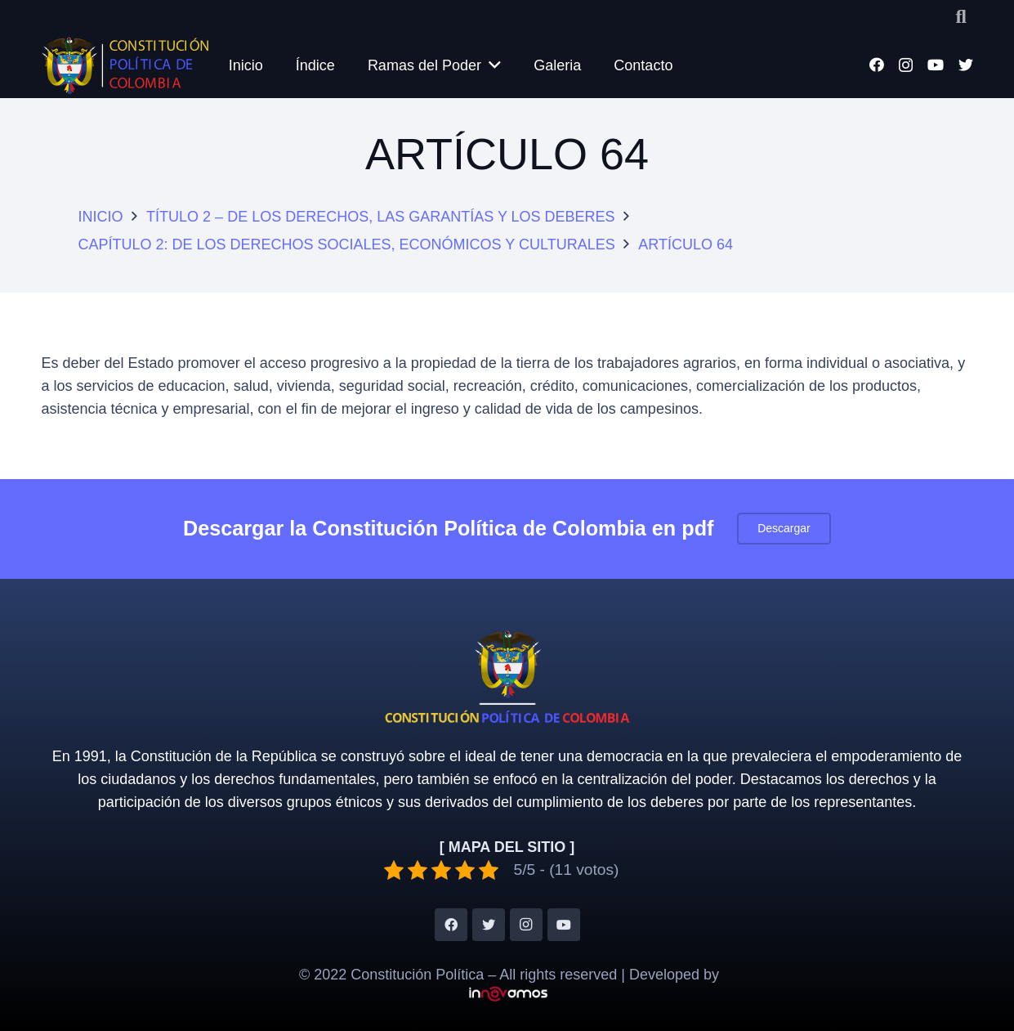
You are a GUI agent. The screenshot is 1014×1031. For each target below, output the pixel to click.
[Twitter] (965, 64)
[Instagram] (906, 65)
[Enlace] (125, 65)
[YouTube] (935, 64)
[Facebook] (876, 64)
